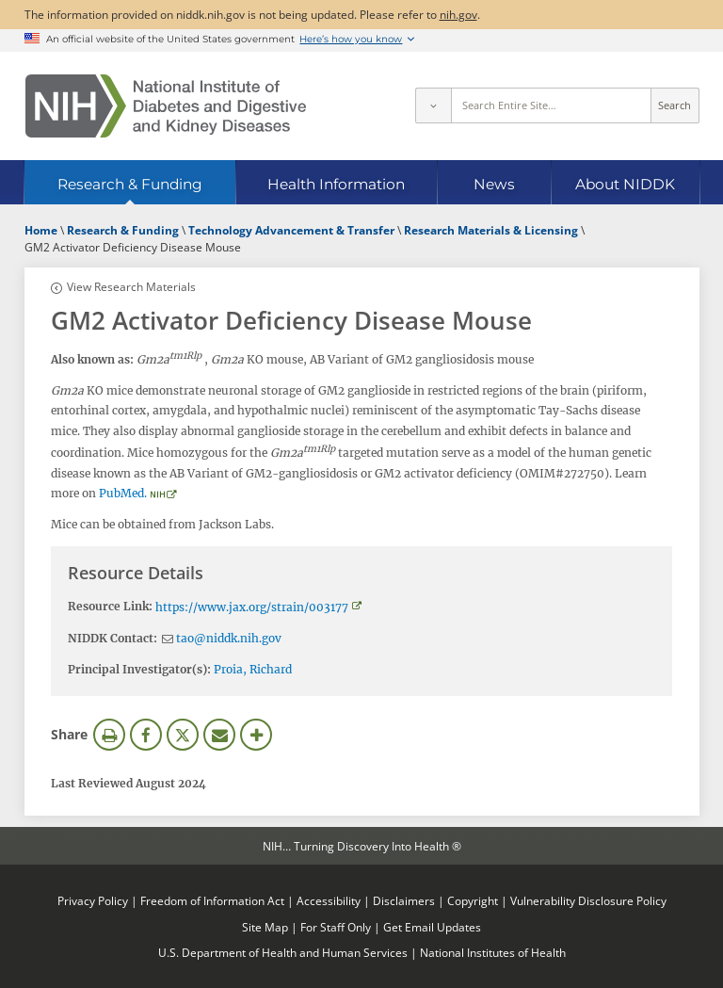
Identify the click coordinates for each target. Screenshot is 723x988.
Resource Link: (110, 606)
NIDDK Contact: (112, 638)
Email (219, 735)
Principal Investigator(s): (139, 669)
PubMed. (123, 493)
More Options (256, 735)
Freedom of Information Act (212, 900)
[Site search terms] (551, 105)
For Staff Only (335, 926)
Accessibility (329, 900)
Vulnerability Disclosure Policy (588, 900)
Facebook (146, 735)
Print (109, 735)
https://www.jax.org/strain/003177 (251, 607)
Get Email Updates (432, 926)
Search (674, 105)
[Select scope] (433, 105)
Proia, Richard (253, 669)
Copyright (472, 900)
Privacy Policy (92, 900)
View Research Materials (131, 286)
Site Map (265, 926)
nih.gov (458, 14)
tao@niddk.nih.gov (228, 638)
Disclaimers (404, 900)
